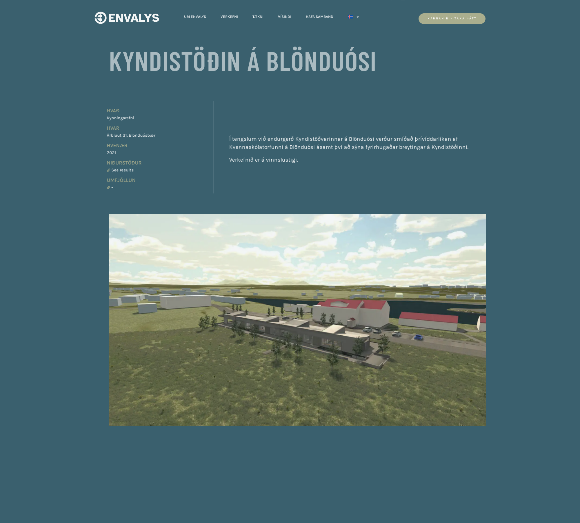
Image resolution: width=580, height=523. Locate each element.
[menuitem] (354, 13)
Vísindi (284, 14)
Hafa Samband (319, 14)
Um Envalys (195, 14)
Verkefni (229, 14)
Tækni (257, 14)
